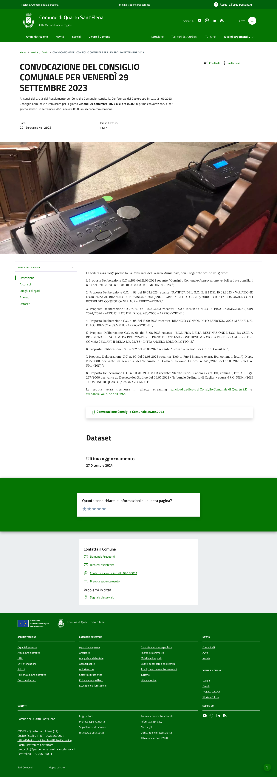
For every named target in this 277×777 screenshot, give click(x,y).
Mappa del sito (57, 768)
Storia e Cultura (210, 697)
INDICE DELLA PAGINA (46, 267)
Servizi (76, 36)
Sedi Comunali (25, 768)
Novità (60, 36)
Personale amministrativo (32, 675)
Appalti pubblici (87, 664)
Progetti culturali (211, 692)
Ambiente (84, 653)
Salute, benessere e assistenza (158, 664)
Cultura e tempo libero (91, 680)
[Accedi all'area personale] (232, 4)
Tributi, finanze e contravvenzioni (159, 669)
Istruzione (157, 36)
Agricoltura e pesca (89, 647)
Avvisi (205, 653)
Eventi (206, 686)
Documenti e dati (27, 680)
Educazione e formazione (92, 686)
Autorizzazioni (86, 669)
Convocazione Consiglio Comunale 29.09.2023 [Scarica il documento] (130, 411)
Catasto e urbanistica (90, 675)
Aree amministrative (29, 653)
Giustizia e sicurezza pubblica (156, 647)
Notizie (206, 658)
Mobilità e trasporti (151, 658)
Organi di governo (27, 647)
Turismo (210, 36)
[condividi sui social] (211, 63)
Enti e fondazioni (27, 664)
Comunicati (208, 647)
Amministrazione (37, 36)
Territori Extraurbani (184, 36)
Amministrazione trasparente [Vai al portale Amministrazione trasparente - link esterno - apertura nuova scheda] (134, 5)
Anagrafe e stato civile (91, 658)
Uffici (20, 658)
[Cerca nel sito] (252, 21)
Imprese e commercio (152, 653)
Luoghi (206, 680)
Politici (21, 669)
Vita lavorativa (149, 680)
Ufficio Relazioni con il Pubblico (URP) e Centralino (45, 740)
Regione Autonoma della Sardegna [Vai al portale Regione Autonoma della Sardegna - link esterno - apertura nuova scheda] (39, 5)
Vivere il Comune (99, 36)
